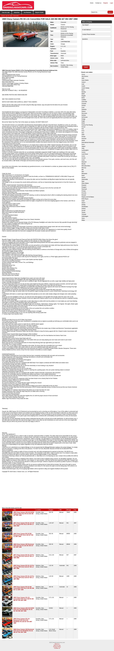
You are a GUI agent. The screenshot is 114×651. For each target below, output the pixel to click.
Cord (83, 107)
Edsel (83, 123)
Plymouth (84, 189)
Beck (83, 90)
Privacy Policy (57, 647)
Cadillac (84, 99)
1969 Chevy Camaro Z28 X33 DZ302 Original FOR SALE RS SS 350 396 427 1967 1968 (23, 514)
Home (91, 3)
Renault (84, 195)
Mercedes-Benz (86, 166)
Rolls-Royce (85, 199)
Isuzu (83, 144)
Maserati (84, 162)
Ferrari (83, 127)
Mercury (84, 167)
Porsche (84, 193)
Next (46, 34)
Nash (83, 175)
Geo (83, 132)
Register (105, 3)
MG (83, 169)
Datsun (84, 111)
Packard (84, 185)
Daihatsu (84, 109)
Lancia (83, 152)
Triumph (84, 214)
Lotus (83, 160)
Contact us (98, 3)
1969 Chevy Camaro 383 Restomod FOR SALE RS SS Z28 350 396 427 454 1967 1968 (23, 546)
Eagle (83, 121)
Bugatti (83, 96)
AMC (83, 78)
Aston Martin (85, 80)
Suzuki (83, 210)
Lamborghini (85, 150)
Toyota (83, 212)
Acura (83, 74)
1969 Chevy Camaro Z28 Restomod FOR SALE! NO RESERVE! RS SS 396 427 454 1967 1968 (23, 631)
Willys (83, 220)
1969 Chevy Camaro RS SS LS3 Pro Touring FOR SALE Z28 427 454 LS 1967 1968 (23, 577)
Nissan (83, 177)
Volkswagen (85, 216)
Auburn (84, 82)
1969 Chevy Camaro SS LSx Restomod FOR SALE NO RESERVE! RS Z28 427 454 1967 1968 (22, 621)
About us (57, 644)
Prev (5, 34)
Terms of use (57, 645)
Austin (83, 86)
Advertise (17, 12)
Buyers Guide (39, 12)
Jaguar (83, 146)
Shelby (83, 204)
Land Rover (85, 154)
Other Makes (85, 183)
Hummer (84, 138)
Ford (83, 131)
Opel (83, 181)
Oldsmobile (85, 179)
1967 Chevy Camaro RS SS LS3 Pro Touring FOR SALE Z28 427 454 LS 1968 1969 (23, 556)
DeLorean (84, 113)
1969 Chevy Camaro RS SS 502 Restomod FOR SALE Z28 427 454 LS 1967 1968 (23, 535)
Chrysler (84, 103)
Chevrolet (84, 101)
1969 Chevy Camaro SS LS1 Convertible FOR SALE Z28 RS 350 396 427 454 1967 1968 (23, 599)
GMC (83, 134)
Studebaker (85, 206)
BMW (83, 94)
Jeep (83, 148)
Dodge (83, 119)
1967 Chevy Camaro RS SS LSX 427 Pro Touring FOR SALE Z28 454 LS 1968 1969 (23, 524)
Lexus (83, 156)
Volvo (83, 218)
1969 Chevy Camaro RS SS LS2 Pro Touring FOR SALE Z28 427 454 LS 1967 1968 (23, 567)
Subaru (84, 208)
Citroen (84, 105)
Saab (83, 201)
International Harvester (88, 142)
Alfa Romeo (85, 76)
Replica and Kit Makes (88, 197)
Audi (83, 84)
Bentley (84, 92)
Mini (83, 171)
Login (111, 3)
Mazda (83, 164)
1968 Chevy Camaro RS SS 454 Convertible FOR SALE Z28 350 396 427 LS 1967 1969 (23, 588)
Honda (83, 136)
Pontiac (84, 191)
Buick (83, 97)
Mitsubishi (84, 173)
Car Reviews (27, 12)
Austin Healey (85, 88)
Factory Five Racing (87, 125)
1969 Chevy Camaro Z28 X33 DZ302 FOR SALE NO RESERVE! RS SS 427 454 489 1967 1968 (23, 609)
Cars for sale (6, 12)
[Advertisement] (40, 489)
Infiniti (83, 140)
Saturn (83, 202)
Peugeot (84, 187)
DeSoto (84, 115)
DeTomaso (85, 117)
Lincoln (84, 158)
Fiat (83, 129)
